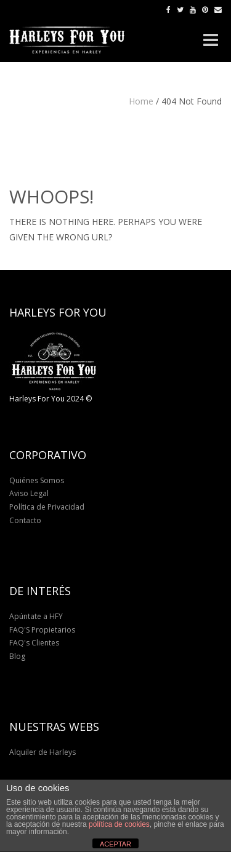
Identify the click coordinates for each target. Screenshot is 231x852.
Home (141, 101)
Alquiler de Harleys (42, 752)
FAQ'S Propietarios (42, 630)
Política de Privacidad (46, 507)
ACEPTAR (115, 844)
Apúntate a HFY (36, 616)
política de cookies (119, 824)
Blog (17, 656)
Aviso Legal (29, 493)
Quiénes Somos (36, 480)
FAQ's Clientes (34, 642)
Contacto (25, 520)
